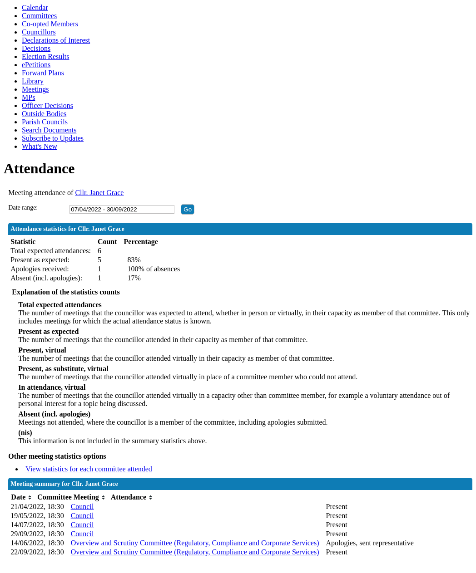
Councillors (39, 32)
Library (33, 81)
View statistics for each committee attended (88, 469)
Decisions (36, 48)
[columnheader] (22, 497)
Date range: (23, 207)
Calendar (35, 7)
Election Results (45, 56)
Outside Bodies (44, 114)
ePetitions (36, 65)
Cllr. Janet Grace (99, 192)
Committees (39, 16)
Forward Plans (43, 73)
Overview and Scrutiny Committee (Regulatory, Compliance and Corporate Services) (195, 543)
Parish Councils (45, 122)
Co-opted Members (50, 24)
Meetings (35, 89)
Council (82, 506)
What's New (39, 146)
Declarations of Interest (56, 40)
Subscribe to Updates (53, 138)
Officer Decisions (47, 105)
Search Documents (49, 130)
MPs (28, 97)
